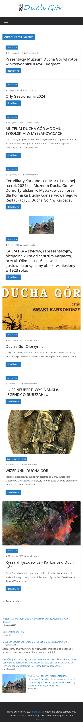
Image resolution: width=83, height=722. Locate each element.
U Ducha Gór (12, 47)
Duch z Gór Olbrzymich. (26, 346)
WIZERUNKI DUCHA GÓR (27, 470)
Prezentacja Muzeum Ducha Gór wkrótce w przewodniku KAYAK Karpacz (41, 61)
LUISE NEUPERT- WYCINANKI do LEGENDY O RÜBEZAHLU (33, 392)
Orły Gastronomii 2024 (25, 96)
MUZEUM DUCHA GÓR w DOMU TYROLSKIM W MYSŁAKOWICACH (34, 131)
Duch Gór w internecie (16, 459)
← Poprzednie (10, 601)
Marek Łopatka (32, 53)
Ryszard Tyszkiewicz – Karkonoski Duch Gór (40, 565)
